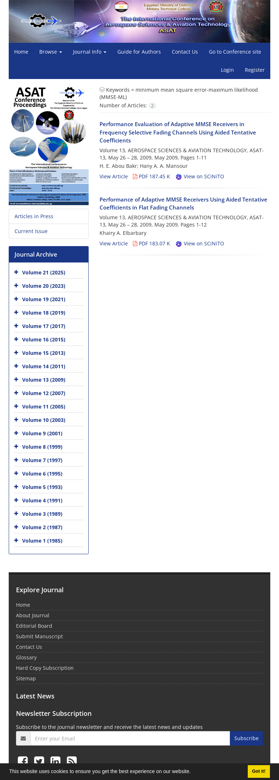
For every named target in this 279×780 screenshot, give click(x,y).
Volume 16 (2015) (43, 339)
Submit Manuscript (39, 636)
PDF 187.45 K (151, 176)
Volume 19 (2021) (43, 299)
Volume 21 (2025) (43, 272)
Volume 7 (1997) (42, 460)
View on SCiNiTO (199, 176)
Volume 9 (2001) (42, 433)
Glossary (26, 657)
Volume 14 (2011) (43, 366)
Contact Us (185, 51)
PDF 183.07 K (151, 243)
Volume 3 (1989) (42, 513)
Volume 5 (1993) (42, 487)
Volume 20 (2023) (43, 285)
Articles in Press (34, 216)
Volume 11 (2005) (43, 406)
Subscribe (246, 738)
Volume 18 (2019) (43, 312)
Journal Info (89, 51)
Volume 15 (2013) (43, 352)
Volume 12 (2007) (43, 393)
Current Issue (31, 231)
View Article (114, 176)
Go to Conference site (235, 51)
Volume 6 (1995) (42, 473)
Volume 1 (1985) (42, 540)
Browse (50, 51)
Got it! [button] (259, 771)
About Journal (32, 615)
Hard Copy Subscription (45, 667)
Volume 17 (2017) (43, 326)
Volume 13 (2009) (43, 379)
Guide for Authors (139, 51)
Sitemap (26, 678)
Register (255, 69)
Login (227, 69)
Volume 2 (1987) (42, 527)
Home (21, 51)
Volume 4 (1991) (42, 500)
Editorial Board (34, 625)
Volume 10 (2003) (43, 419)
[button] (193, 772)
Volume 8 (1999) (42, 446)
